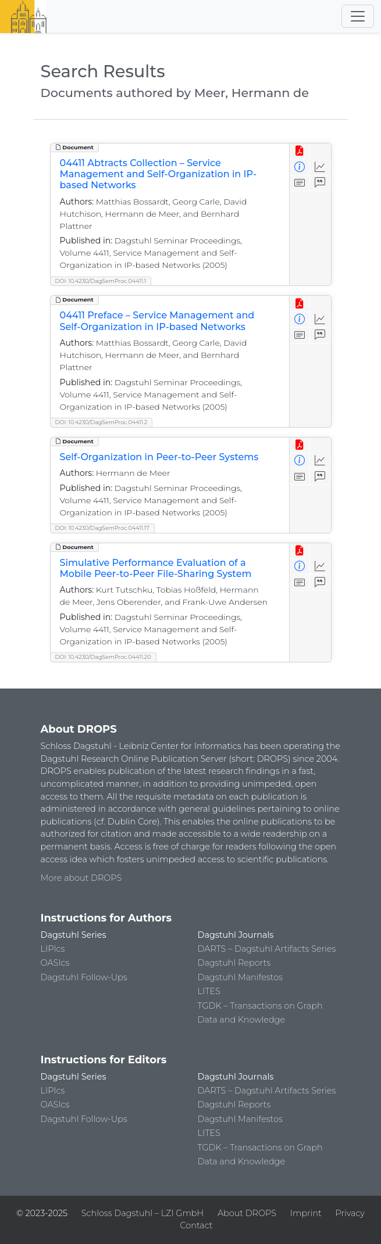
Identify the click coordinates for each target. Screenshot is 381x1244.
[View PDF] (300, 151)
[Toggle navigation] (357, 16)
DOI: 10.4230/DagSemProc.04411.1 (101, 281)
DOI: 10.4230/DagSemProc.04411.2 (101, 422)
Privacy (349, 1213)
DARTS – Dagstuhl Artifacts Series (267, 949)
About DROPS (247, 1213)
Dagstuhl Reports (234, 963)
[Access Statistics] (320, 167)
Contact (196, 1225)
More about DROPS (81, 878)
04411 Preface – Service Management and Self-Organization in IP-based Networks (157, 321)
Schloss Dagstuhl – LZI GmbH (142, 1213)
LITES (209, 991)
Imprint (306, 1213)
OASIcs (55, 963)
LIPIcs (53, 949)
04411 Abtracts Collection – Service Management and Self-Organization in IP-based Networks (158, 174)
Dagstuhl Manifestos (240, 977)
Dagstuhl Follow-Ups (84, 977)
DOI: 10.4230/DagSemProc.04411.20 (103, 657)
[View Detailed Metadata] (300, 167)
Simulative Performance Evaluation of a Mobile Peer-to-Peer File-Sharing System (156, 568)
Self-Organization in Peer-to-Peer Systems (159, 457)
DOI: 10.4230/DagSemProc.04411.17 (102, 528)
